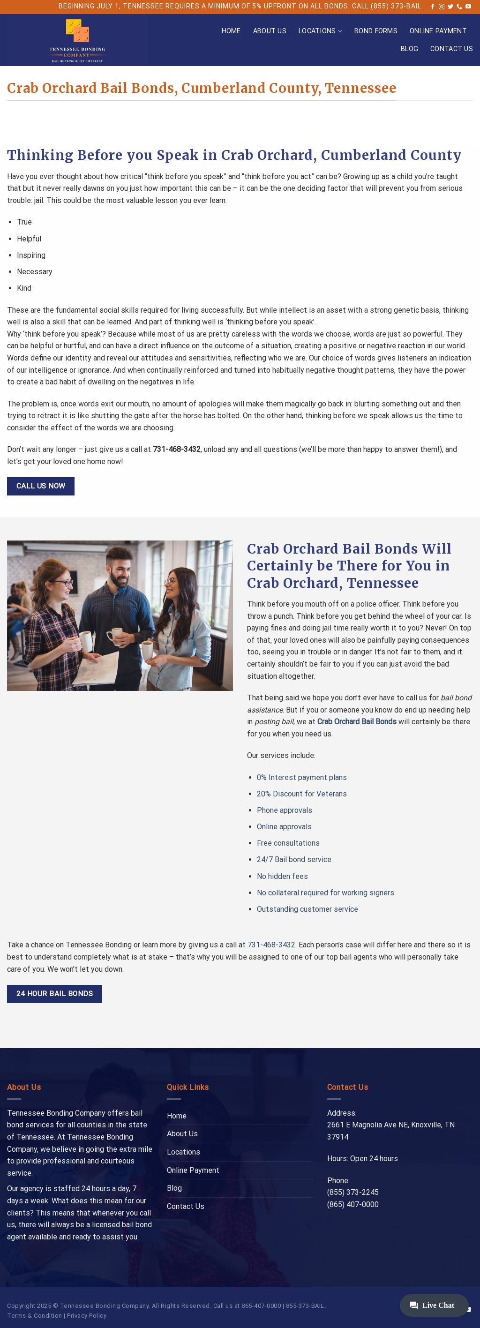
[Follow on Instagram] (441, 7)
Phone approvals (284, 810)
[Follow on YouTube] (468, 7)
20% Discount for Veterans (302, 793)
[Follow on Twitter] (450, 7)
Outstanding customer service (307, 909)
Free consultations (288, 843)
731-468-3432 (271, 944)
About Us (269, 31)
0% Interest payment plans (302, 777)
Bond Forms (376, 31)
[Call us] (459, 7)
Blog (409, 49)
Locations (320, 31)
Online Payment (438, 31)
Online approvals (284, 826)
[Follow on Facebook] (432, 7)
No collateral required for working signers (325, 892)
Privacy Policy (86, 1315)
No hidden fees (282, 876)
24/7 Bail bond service (294, 859)
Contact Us (451, 49)
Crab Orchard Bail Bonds (357, 721)
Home (231, 31)
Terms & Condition (34, 1315)
